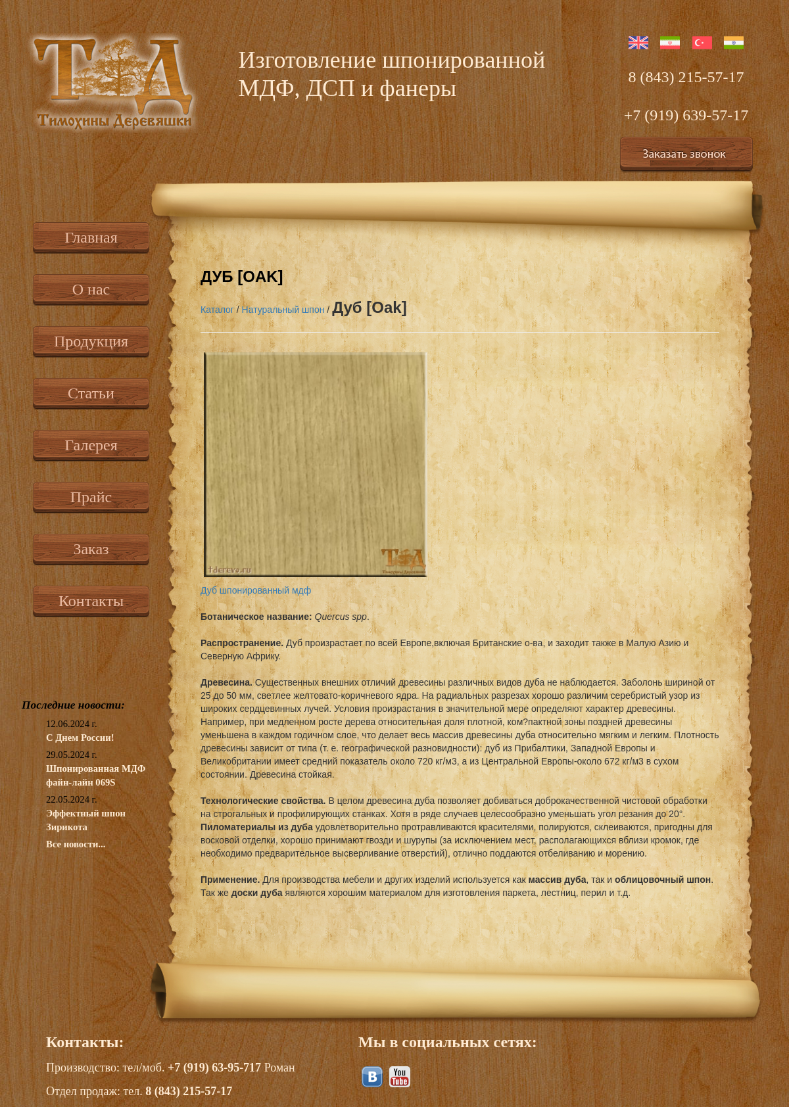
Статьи (91, 393)
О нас (91, 289)
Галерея (90, 445)
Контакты (91, 600)
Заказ (90, 548)
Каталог (217, 309)
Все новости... (75, 844)
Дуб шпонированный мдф (256, 590)
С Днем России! (80, 737)
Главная (91, 237)
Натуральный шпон (283, 309)
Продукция (91, 341)
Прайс (91, 497)
